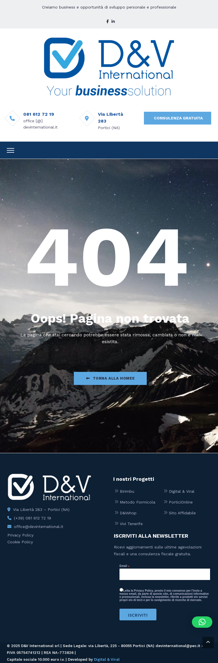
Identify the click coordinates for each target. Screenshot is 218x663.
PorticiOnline (181, 502)
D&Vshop (128, 513)
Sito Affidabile (182, 513)
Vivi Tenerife (131, 523)
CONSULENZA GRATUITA (178, 118)
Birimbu (127, 491)
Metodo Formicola (137, 502)
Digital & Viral (181, 491)
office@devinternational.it (38, 526)
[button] (202, 622)
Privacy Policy (20, 535)
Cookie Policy (20, 542)
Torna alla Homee (110, 378)
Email (124, 566)
